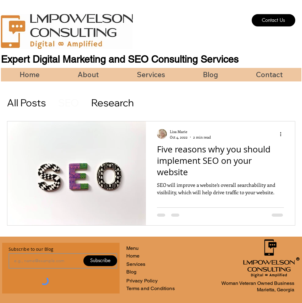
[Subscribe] (100, 260)
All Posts (26, 102)
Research (112, 102)
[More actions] (283, 134)
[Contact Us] (273, 20)
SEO (68, 102)
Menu (132, 248)
